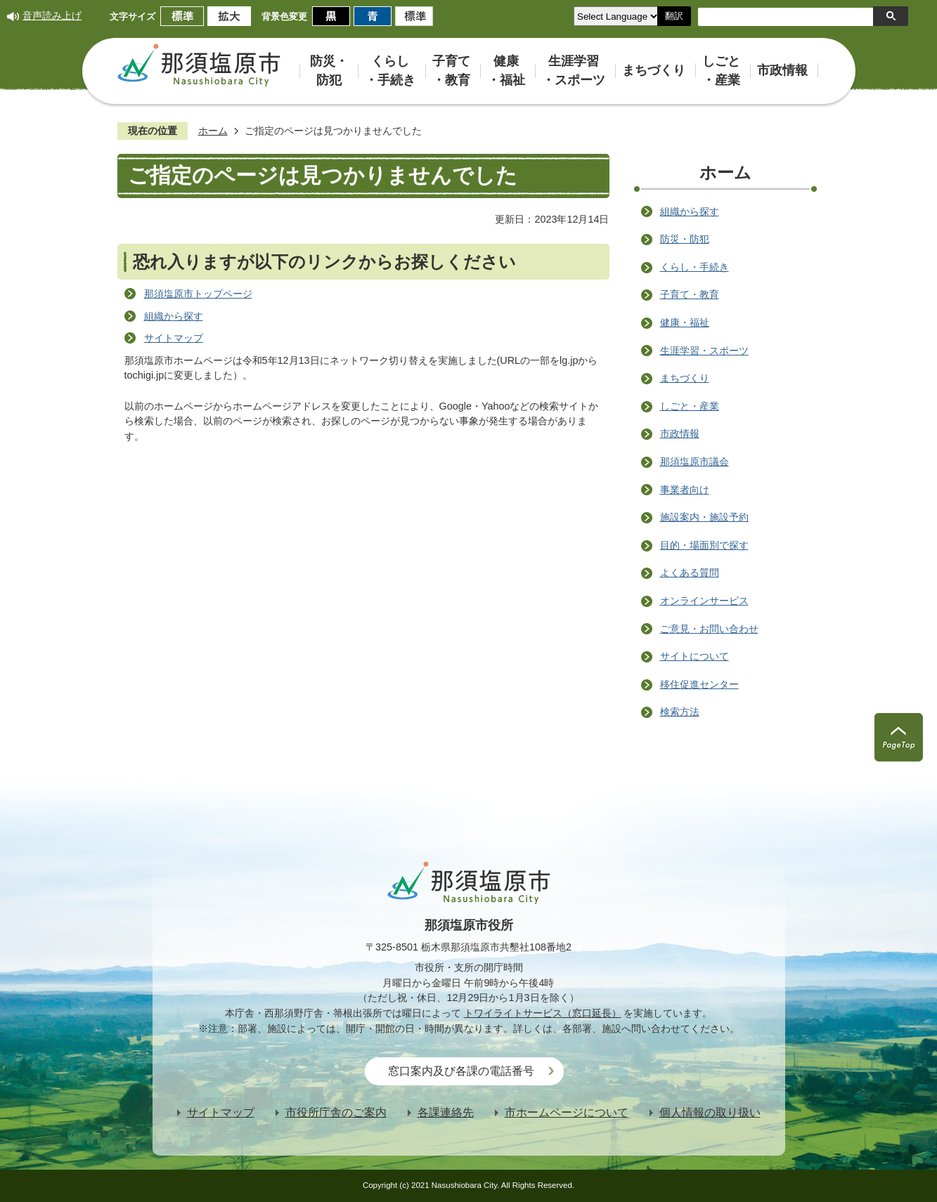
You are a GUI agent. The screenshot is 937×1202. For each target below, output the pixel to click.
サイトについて (694, 656)
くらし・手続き (694, 267)
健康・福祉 (684, 322)
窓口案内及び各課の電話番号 (461, 1071)
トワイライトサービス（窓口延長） (542, 1013)
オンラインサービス (704, 600)
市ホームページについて (566, 1112)
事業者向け (684, 489)
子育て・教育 (689, 294)
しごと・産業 (689, 406)
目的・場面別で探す (704, 545)
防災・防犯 (684, 238)
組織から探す (173, 316)
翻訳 (674, 16)
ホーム (213, 130)
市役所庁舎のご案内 (336, 1112)
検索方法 (679, 711)
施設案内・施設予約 (704, 517)
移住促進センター (699, 684)
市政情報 (679, 433)
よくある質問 (689, 572)
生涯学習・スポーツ (704, 350)
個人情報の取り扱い (710, 1112)
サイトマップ (173, 338)
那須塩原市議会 (694, 461)
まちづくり (684, 378)
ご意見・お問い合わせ (709, 628)
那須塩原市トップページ (198, 293)
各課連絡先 (446, 1112)
